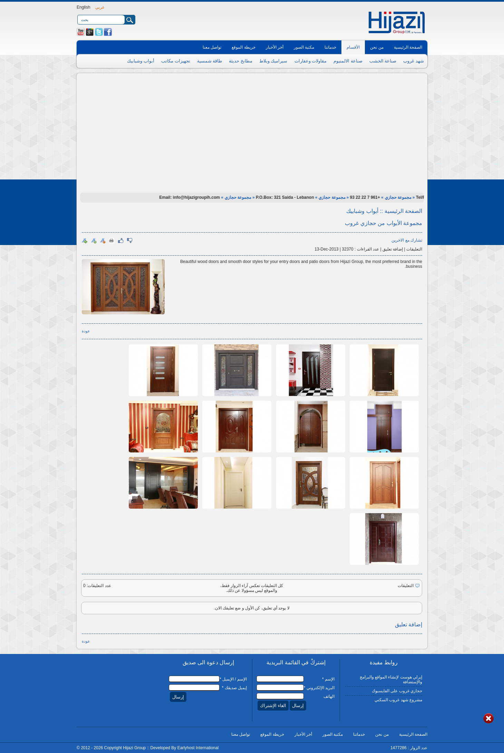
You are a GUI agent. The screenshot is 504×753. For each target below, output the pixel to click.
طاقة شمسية (209, 60)
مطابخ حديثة (240, 60)
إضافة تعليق (392, 249)
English (83, 7)
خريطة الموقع (243, 47)
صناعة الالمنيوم (347, 60)
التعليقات (414, 249)
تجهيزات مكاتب (175, 60)
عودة (86, 331)
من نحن (376, 47)
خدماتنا (330, 47)
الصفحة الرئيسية (408, 47)
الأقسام (353, 47)
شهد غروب (413, 60)
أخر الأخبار (274, 47)
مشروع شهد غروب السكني (398, 699)
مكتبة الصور (304, 47)
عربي (100, 7)
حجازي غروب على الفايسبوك (397, 690)
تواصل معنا (212, 47)
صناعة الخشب (383, 60)
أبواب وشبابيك (140, 60)
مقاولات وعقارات (310, 60)
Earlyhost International (198, 747)
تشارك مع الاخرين (406, 240)
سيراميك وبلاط (273, 60)
